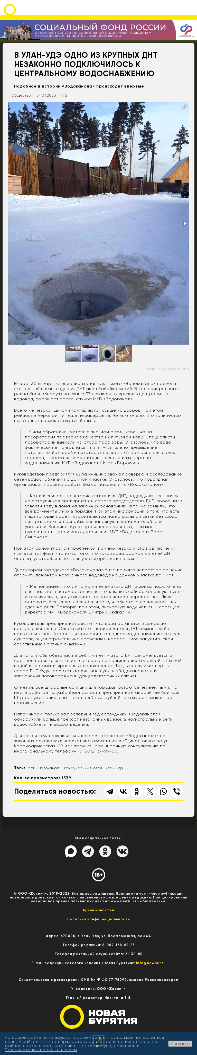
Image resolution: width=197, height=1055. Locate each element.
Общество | (22, 95)
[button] (185, 106)
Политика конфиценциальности (98, 919)
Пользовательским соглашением (41, 1049)
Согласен (180, 1043)
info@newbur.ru (151, 963)
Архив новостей (98, 910)
